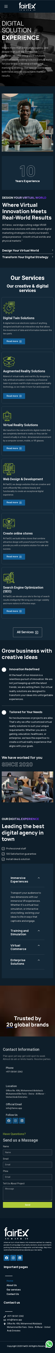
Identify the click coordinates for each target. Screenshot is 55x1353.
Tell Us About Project (13, 1183)
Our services (14, 1289)
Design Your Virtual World (27, 250)
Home (10, 1280)
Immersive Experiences (19, 879)
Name (6, 1146)
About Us (12, 1285)
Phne (5, 1171)
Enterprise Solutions (18, 962)
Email (6, 1158)
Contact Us (13, 1294)
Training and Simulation (20, 932)
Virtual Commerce (18, 947)
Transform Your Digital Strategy (27, 257)
